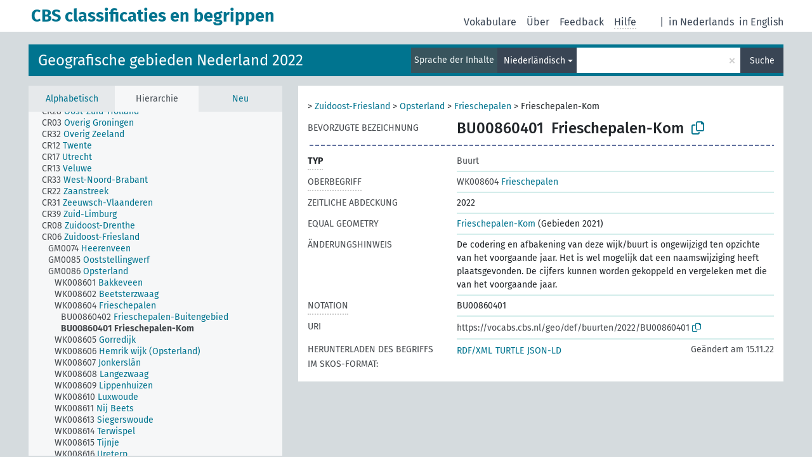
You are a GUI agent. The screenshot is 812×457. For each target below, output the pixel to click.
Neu (240, 98)
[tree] (155, 284)
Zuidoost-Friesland (352, 106)
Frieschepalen (482, 106)
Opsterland (422, 106)
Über (538, 22)
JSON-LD (544, 350)
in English (761, 22)
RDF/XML (474, 350)
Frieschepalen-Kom (496, 223)
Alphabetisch (72, 98)
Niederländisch (534, 60)
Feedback (582, 22)
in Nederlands (701, 22)
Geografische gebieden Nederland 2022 (170, 60)
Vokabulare (490, 22)
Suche (762, 60)
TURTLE (509, 350)
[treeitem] (95, 111)
